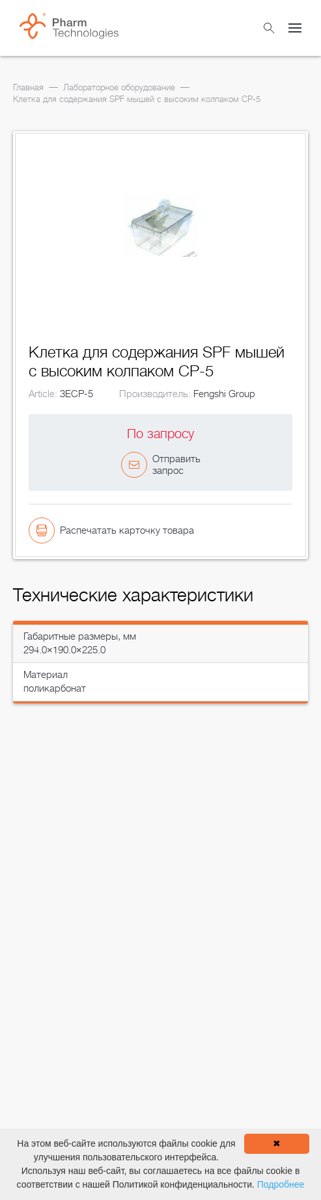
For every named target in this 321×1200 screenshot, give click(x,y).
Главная (28, 87)
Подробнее (281, 1184)
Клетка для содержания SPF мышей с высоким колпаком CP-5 (136, 99)
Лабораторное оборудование (119, 87)
